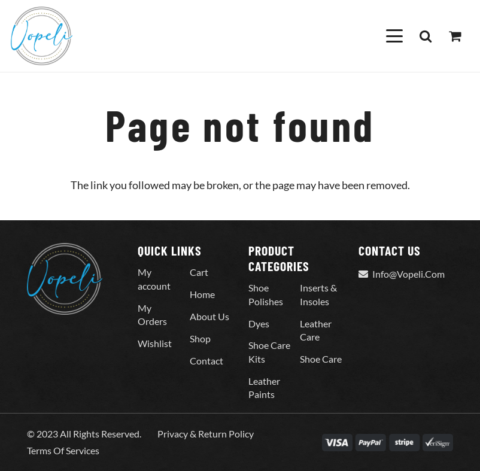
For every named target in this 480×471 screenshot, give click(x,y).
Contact (206, 360)
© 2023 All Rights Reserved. (84, 433)
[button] (394, 36)
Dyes (258, 323)
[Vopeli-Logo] (41, 36)
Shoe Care (321, 358)
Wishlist (155, 343)
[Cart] (454, 36)
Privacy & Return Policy (205, 433)
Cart (199, 272)
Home (202, 294)
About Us (209, 316)
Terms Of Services (63, 450)
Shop (200, 338)
